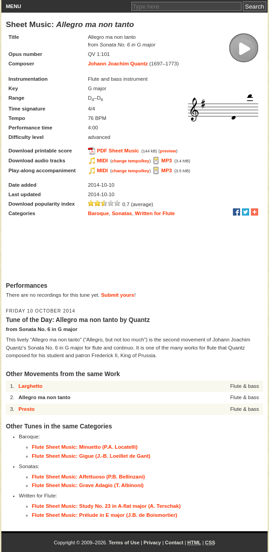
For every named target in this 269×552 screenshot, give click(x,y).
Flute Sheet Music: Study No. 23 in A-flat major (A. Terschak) (106, 506)
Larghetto (30, 386)
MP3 (166, 160)
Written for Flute (155, 213)
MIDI (102, 160)
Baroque (98, 213)
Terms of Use (124, 542)
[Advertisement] (134, 250)
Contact (174, 542)
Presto (27, 409)
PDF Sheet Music (118, 150)
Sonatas (122, 213)
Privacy (152, 542)
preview (168, 150)
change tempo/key (130, 160)
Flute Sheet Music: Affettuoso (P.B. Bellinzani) (88, 476)
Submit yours (117, 295)
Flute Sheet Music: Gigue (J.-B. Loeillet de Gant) (91, 456)
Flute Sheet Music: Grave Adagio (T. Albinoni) (88, 485)
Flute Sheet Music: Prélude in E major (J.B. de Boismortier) (104, 515)
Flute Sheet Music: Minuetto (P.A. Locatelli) (85, 447)
